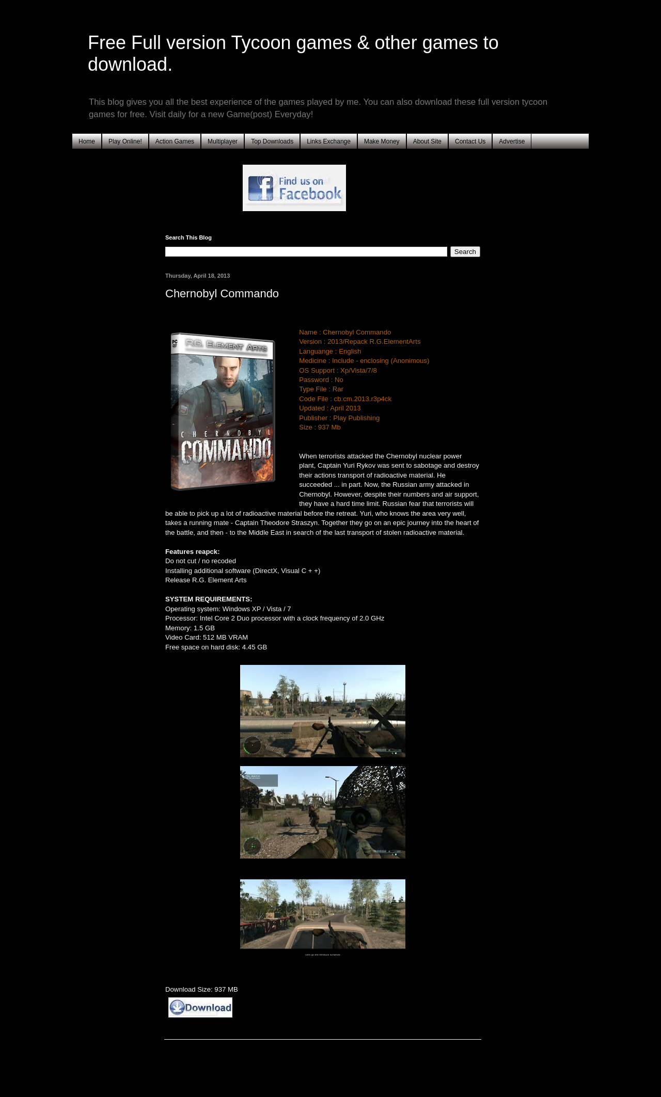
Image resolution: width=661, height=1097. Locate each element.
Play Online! (125, 141)
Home (86, 141)
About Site (427, 141)
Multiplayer (223, 141)
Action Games (174, 141)
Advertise (512, 141)
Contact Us (470, 141)
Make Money (382, 141)
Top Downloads (272, 141)
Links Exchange (329, 141)
